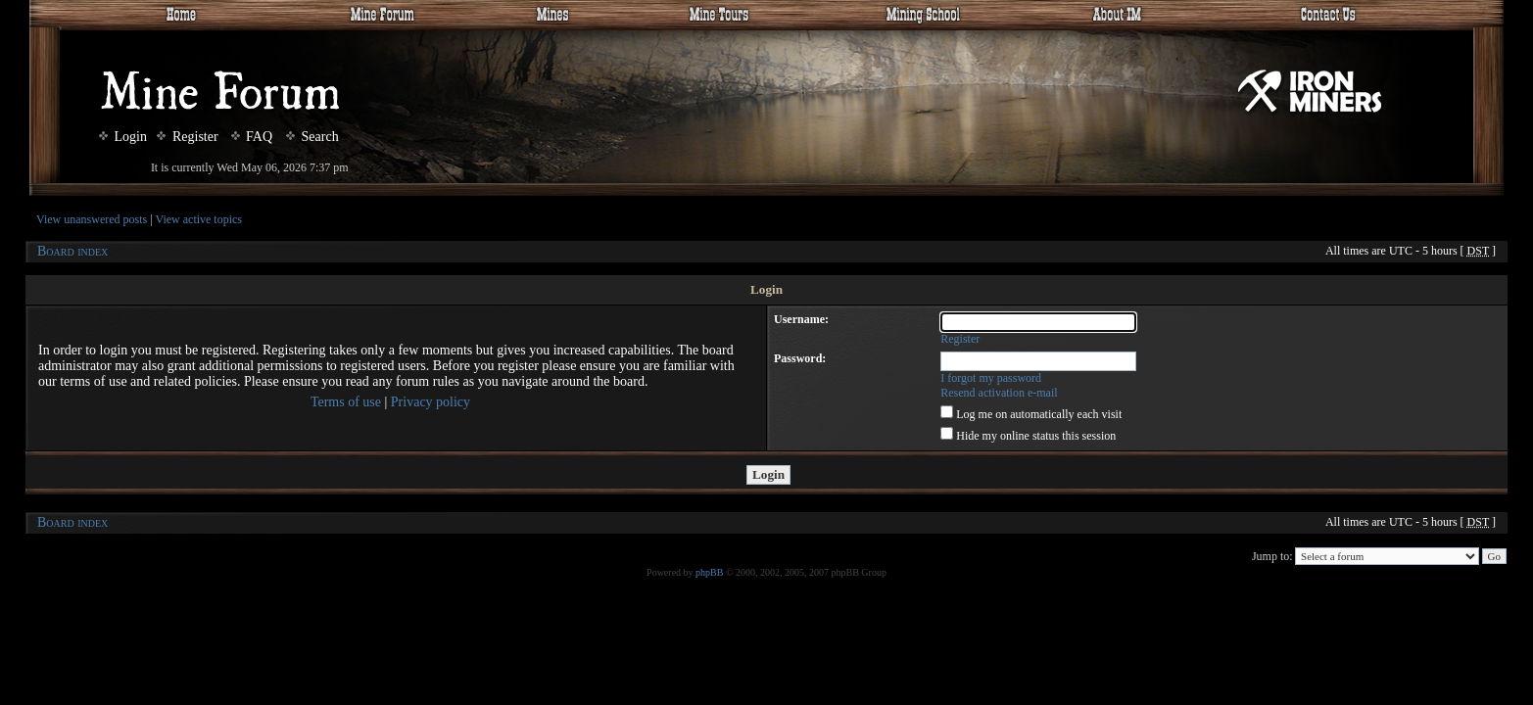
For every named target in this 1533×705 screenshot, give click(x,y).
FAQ (251, 136)
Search (312, 136)
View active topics (198, 219)
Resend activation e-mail (998, 393)
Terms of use (346, 402)
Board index (72, 251)
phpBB (709, 572)
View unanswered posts (91, 219)
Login (123, 136)
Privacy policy (430, 402)
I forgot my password (990, 378)
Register (187, 136)
